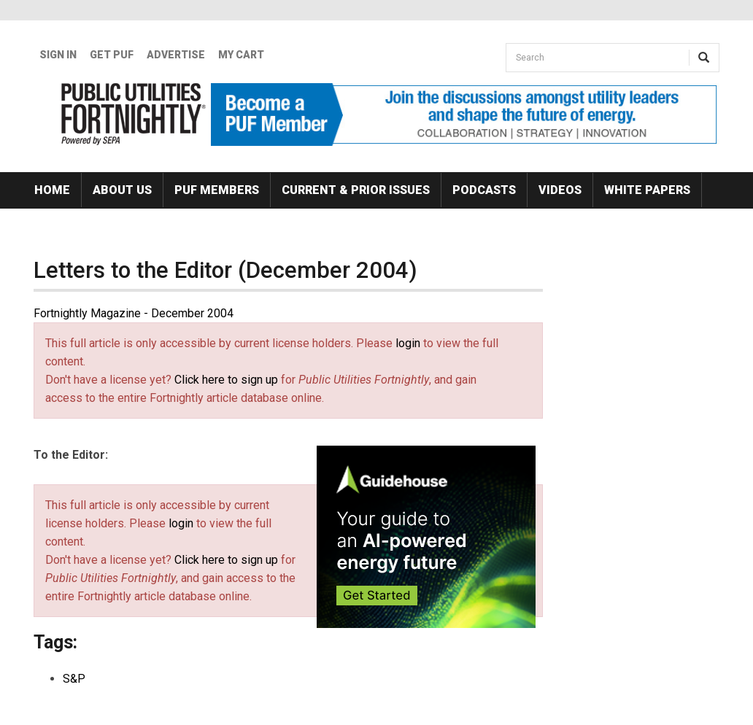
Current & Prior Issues (356, 190)
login (407, 343)
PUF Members (216, 190)
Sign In (58, 55)
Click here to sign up (226, 380)
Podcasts (484, 190)
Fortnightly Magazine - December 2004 (133, 313)
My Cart (241, 55)
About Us (122, 190)
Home (52, 190)
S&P (74, 679)
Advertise (176, 55)
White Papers (647, 190)
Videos (560, 190)
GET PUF (112, 55)
